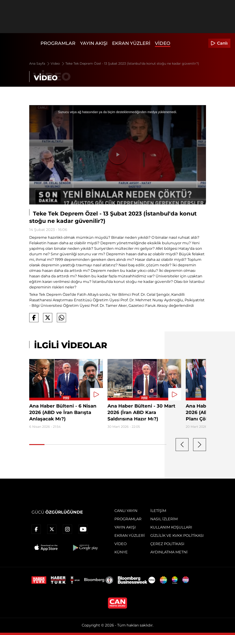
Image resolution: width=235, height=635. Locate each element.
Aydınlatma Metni (169, 552)
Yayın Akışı (93, 43)
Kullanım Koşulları (171, 527)
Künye (121, 552)
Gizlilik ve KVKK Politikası (177, 535)
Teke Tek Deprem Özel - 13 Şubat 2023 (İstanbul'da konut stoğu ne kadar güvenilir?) (132, 63)
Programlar (58, 43)
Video (162, 43)
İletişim (158, 511)
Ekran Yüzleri (131, 43)
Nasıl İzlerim (164, 519)
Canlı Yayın (125, 511)
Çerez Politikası (167, 544)
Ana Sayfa (39, 63)
